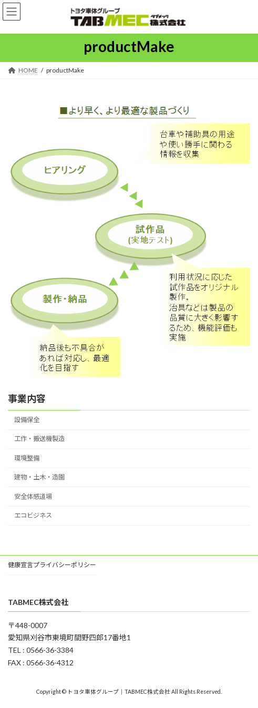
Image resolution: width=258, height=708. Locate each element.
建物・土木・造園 (39, 477)
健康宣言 (20, 565)
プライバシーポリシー (64, 565)
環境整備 (26, 458)
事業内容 (27, 398)
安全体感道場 (33, 496)
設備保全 (26, 420)
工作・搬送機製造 (39, 439)
